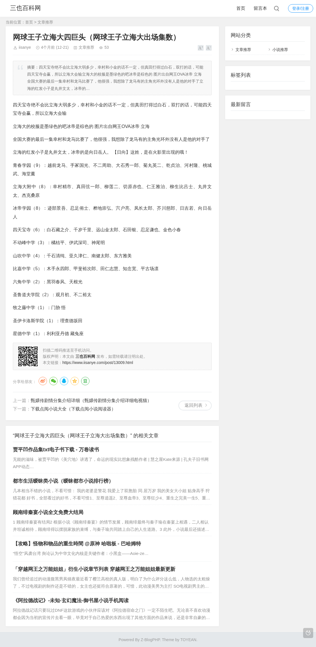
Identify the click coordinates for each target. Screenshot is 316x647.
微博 (43, 381)
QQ (64, 381)
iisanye (25, 47)
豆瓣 (85, 381)
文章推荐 (45, 22)
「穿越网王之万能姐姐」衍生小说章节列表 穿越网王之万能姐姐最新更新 (94, 569)
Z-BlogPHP (150, 639)
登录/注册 (300, 8)
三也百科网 (26, 8)
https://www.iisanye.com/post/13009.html (97, 362)
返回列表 (193, 405)
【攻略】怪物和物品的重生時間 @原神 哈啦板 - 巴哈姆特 (77, 543)
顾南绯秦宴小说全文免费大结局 (48, 512)
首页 (240, 8)
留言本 (260, 8)
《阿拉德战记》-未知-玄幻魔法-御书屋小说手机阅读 (71, 600)
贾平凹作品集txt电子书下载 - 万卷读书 (56, 449)
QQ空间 (74, 381)
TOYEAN (188, 639)
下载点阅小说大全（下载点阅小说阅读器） (73, 409)
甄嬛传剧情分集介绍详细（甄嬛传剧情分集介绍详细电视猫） (91, 400)
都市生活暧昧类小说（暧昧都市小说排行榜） (63, 481)
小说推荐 (280, 49)
